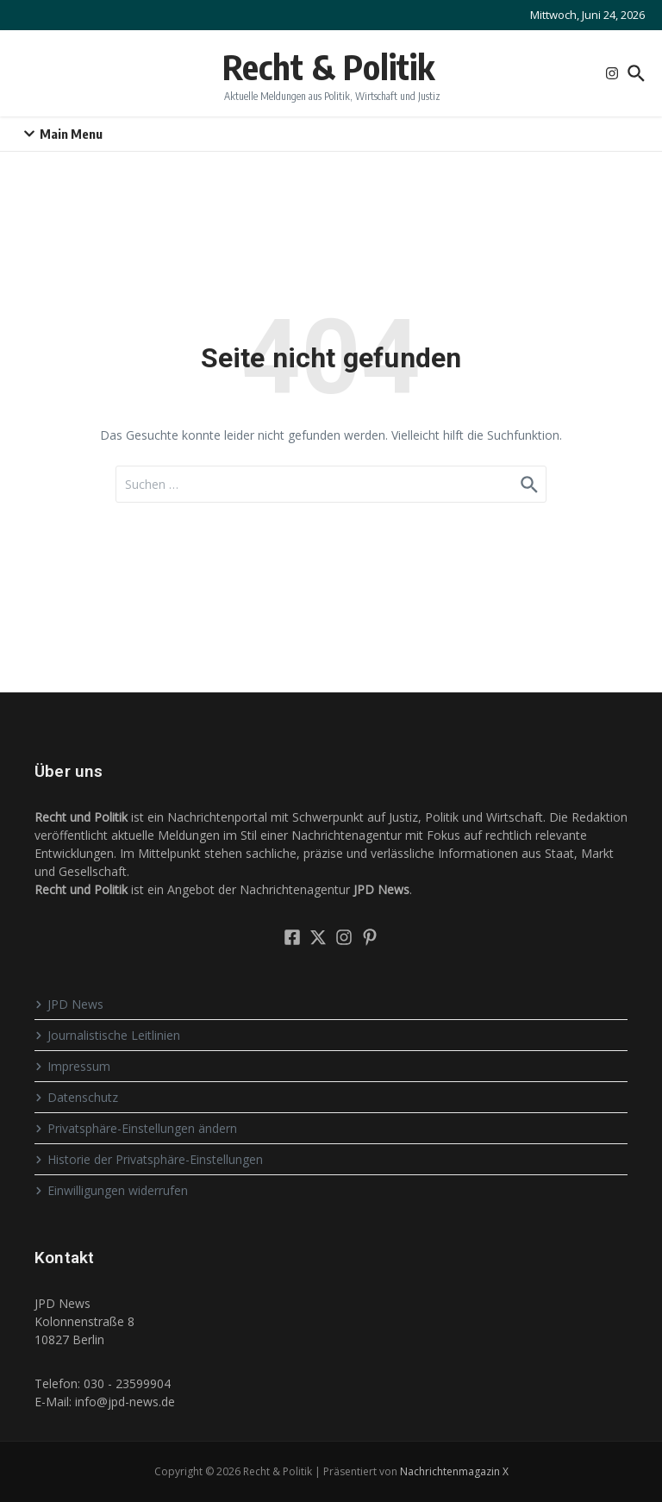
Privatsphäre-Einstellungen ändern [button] (135, 1128)
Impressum (72, 1066)
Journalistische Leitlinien (107, 1035)
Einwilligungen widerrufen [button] (111, 1190)
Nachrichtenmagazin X (454, 1471)
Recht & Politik (328, 66)
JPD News (68, 1004)
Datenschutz (76, 1097)
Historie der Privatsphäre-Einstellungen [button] (148, 1159)
